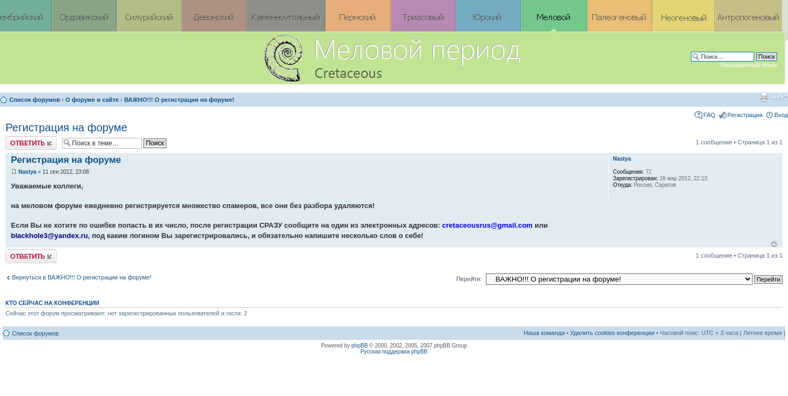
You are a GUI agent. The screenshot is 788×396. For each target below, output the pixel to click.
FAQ (709, 115)
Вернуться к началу (774, 244)
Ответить (31, 143)
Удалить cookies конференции (612, 333)
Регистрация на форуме (66, 127)
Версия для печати (763, 97)
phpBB (359, 346)
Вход (781, 115)
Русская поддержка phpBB (394, 352)
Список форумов (34, 99)
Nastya (28, 172)
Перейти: (469, 279)
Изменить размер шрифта (780, 97)
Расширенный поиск (748, 65)
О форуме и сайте (92, 99)
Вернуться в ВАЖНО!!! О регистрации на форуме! (81, 277)
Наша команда (544, 333)
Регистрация (744, 115)
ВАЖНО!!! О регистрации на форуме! (179, 99)
